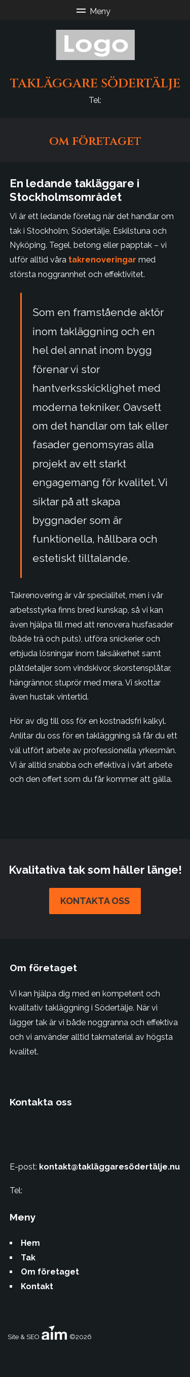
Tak (28, 1257)
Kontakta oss (95, 900)
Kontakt (37, 1286)
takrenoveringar (102, 259)
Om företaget (50, 1272)
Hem (30, 1243)
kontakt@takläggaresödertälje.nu (109, 1167)
